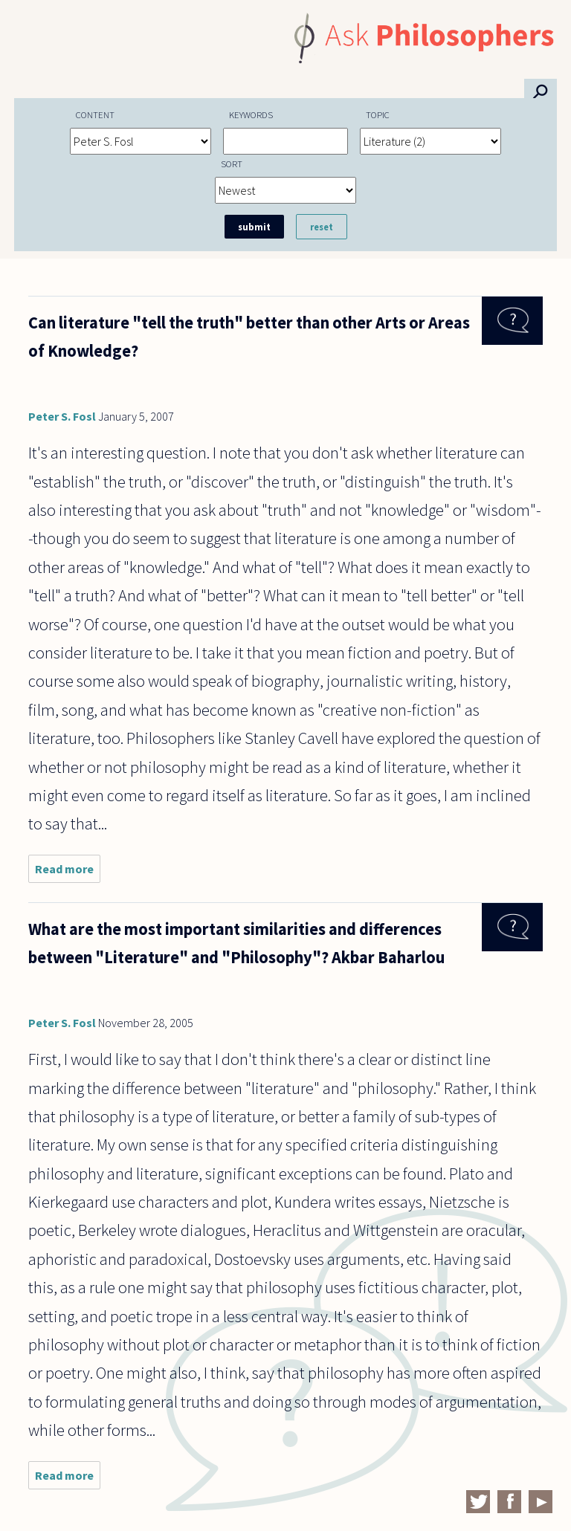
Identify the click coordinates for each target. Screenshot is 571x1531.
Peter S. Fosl (62, 416)
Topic (378, 114)
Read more (67, 872)
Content (95, 114)
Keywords (251, 114)
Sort (231, 163)
